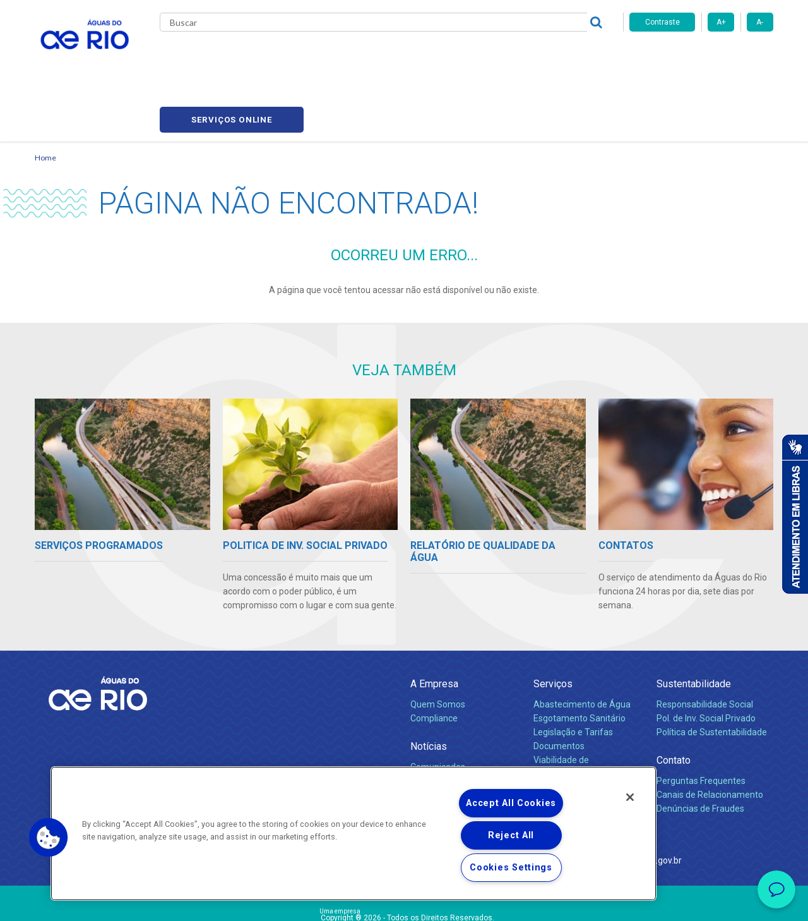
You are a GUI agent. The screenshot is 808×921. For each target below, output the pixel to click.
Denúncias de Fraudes (700, 749)
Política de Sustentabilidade (711, 673)
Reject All (511, 835)
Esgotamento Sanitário (579, 659)
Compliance (434, 659)
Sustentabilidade (693, 624)
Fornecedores (478, 57)
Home (45, 98)
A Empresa (434, 624)
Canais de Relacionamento (709, 735)
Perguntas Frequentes (701, 721)
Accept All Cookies (511, 803)
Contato (673, 701)
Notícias (428, 687)
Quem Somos (437, 645)
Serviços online (701, 57)
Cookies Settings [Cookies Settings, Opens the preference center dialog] (511, 867)
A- (759, 22)
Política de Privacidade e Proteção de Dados (404, 902)
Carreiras (418, 57)
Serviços (553, 624)
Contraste (662, 22)
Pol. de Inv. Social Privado (706, 659)
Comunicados (437, 707)
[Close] (630, 797)
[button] (48, 837)
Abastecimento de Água (582, 645)
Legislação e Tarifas (573, 673)
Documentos (559, 687)
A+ (721, 22)
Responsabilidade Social (704, 645)
